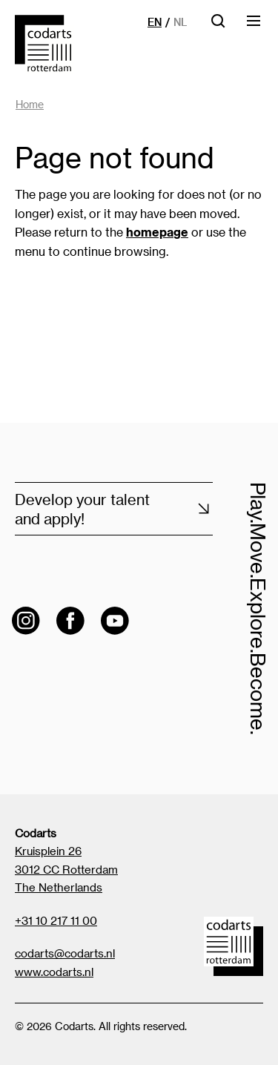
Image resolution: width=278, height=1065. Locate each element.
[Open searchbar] (218, 25)
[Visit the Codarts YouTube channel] (115, 620)
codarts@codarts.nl (65, 953)
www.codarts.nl (54, 971)
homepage (157, 232)
